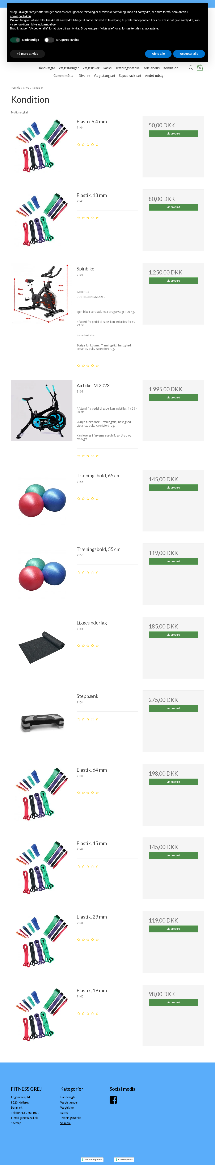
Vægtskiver (67, 1107)
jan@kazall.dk (29, 1118)
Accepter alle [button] (189, 53)
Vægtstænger (69, 1102)
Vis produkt (173, 133)
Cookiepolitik (125, 1159)
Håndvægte (67, 1097)
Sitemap (16, 1123)
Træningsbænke (70, 1118)
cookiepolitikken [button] (20, 16)
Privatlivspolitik (93, 1159)
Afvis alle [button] (158, 53)
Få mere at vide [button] (27, 53)
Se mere (65, 1123)
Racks (64, 1112)
